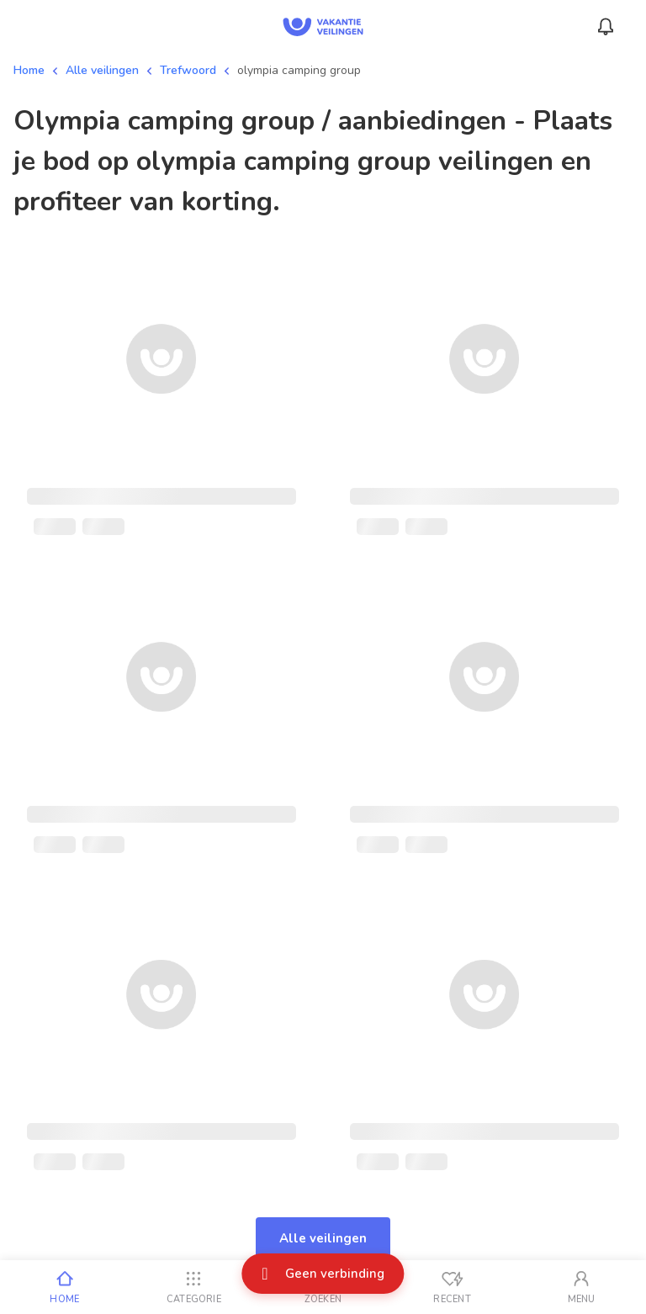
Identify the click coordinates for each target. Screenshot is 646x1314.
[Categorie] (194, 1287)
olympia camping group (299, 70)
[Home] (65, 1287)
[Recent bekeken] (452, 1287)
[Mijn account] (581, 1287)
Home (29, 70)
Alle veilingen (102, 70)
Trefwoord (188, 70)
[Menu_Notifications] (605, 26)
